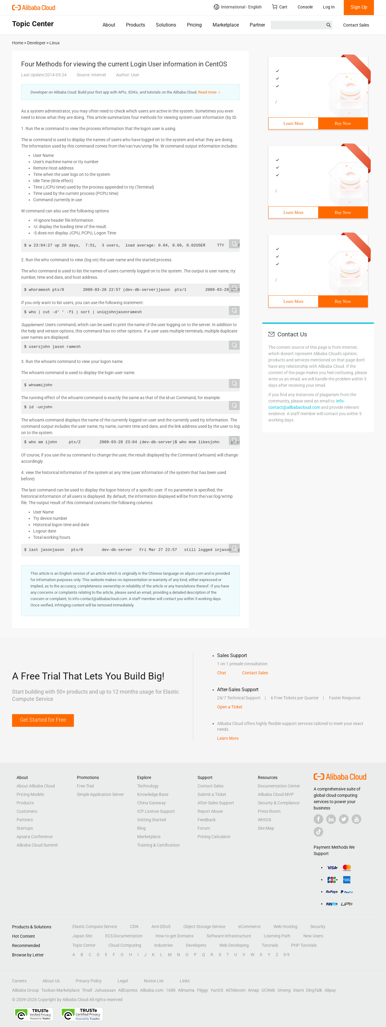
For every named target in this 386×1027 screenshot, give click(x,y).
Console (305, 7)
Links (185, 980)
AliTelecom (235, 990)
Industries (163, 945)
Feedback (207, 819)
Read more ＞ (209, 92)
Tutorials (270, 945)
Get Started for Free (43, 720)
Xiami (298, 990)
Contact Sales (356, 25)
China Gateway (151, 802)
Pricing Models (30, 794)
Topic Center (84, 945)
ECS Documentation (124, 935)
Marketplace (226, 25)
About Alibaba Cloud (36, 786)
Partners (258, 25)
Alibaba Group (25, 990)
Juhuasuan (105, 990)
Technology (148, 786)
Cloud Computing (125, 945)
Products (135, 25)
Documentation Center (279, 786)
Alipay (330, 990)
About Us (51, 980)
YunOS (216, 990)
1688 (171, 990)
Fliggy (202, 990)
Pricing (194, 25)
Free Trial (85, 786)
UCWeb (268, 990)
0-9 (286, 954)
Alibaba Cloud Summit (37, 845)
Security (317, 926)
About (109, 25)
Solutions (166, 25)
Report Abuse (210, 811)
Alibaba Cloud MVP (276, 794)
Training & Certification (158, 845)
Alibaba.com (151, 990)
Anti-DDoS (160, 926)
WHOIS (264, 819)
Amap (253, 990)
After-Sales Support (216, 802)
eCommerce (249, 926)
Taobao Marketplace (60, 990)
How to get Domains (175, 935)
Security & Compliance (278, 802)
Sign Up (359, 7)
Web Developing (234, 945)
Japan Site (82, 935)
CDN (134, 926)
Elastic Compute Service (94, 926)
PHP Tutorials (304, 945)
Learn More (293, 123)
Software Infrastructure (229, 935)
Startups (25, 828)
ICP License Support (156, 811)
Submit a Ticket (212, 794)
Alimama (186, 990)
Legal (123, 980)
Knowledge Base (152, 794)
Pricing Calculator (214, 836)
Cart (279, 6)
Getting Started (151, 819)
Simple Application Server (100, 794)
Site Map (266, 828)
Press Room (269, 811)
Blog (141, 828)
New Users (313, 935)
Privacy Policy (89, 980)
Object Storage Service (204, 926)
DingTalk (314, 990)
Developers (196, 945)
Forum (204, 828)
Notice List (154, 980)
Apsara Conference (34, 836)
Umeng (284, 990)
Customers (27, 811)
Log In (329, 7)
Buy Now (343, 123)
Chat (221, 672)
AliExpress (128, 990)
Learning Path (277, 935)
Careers (19, 980)
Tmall (87, 990)
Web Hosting (285, 926)
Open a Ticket (229, 706)
